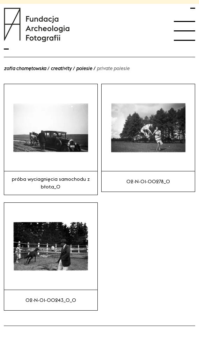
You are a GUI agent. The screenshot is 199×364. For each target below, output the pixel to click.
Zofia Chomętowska (25, 68)
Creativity (61, 68)
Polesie (84, 68)
